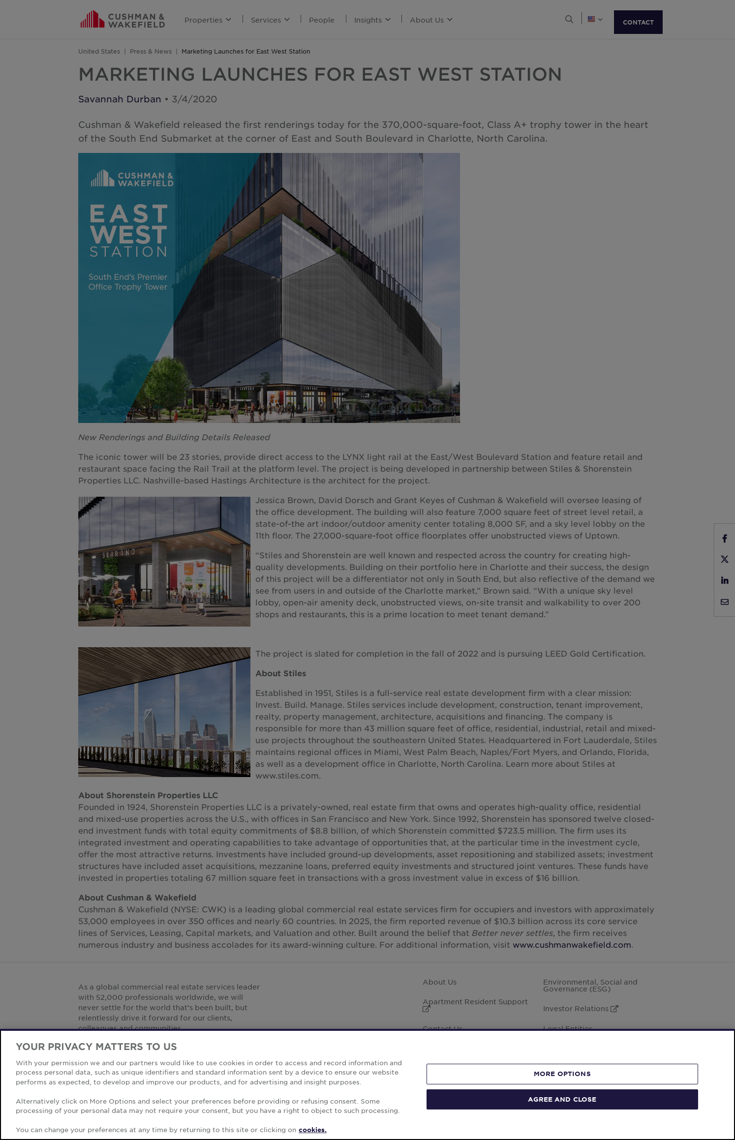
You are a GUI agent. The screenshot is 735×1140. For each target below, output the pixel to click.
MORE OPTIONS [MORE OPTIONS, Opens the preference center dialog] (562, 1074)
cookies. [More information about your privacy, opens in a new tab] (313, 1130)
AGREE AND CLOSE (562, 1099)
